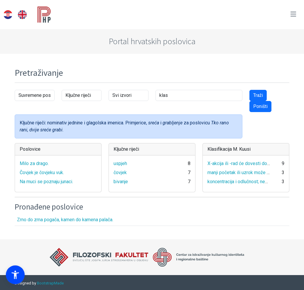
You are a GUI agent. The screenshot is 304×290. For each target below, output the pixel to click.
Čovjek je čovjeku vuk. (42, 172)
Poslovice (30, 149)
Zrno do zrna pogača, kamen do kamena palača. (65, 219)
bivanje (121, 181)
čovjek (120, 172)
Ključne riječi (126, 149)
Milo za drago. (34, 163)
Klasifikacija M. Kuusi (229, 149)
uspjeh (120, 163)
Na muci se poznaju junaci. (46, 181)
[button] (15, 274)
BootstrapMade (50, 283)
